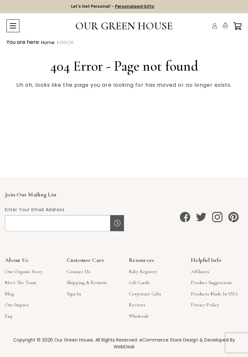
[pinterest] (233, 217)
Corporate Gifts (145, 294)
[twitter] (201, 217)
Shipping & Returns (87, 282)
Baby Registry (143, 271)
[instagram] (217, 217)
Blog (9, 294)
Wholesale (139, 316)
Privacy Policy (205, 305)
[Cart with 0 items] (237, 26)
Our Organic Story (24, 271)
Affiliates (200, 271)
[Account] (214, 26)
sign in (74, 294)
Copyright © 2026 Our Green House (53, 340)
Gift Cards (139, 282)
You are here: (23, 42)
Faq (8, 316)
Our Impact (17, 305)
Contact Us (78, 271)
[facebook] (185, 217)
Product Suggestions (211, 282)
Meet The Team (20, 282)
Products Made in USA (214, 294)
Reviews (137, 305)
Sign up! (117, 223)
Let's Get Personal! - (112, 6)
